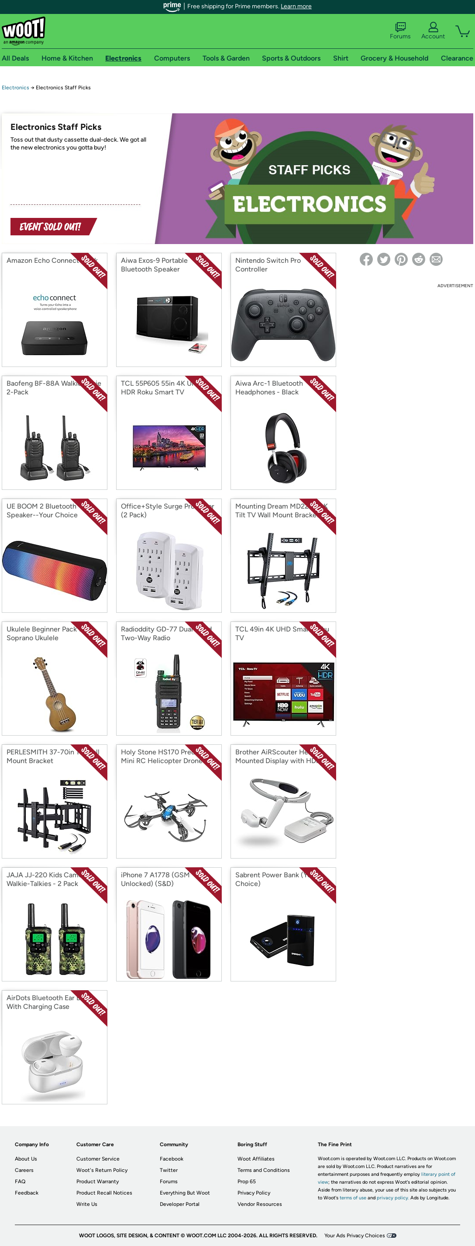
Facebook (171, 1159)
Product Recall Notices (104, 1193)
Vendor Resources (260, 1204)
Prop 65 (247, 1181)
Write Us (86, 1204)
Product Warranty (97, 1181)
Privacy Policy (254, 1193)
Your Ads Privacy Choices (354, 1235)
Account (433, 31)
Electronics (15, 88)
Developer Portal (180, 1204)
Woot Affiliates (256, 1159)
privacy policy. (393, 1198)
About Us (26, 1159)
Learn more (296, 6)
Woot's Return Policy (101, 1170)
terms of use (353, 1198)
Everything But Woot (185, 1193)
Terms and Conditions (264, 1170)
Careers (24, 1170)
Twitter (169, 1170)
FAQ (20, 1181)
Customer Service (98, 1159)
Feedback (26, 1193)
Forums (400, 31)
